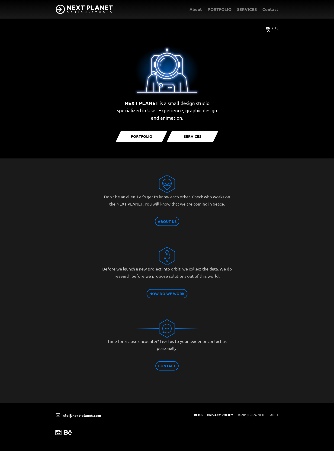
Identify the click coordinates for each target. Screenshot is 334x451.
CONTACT (167, 365)
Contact (270, 9)
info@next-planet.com (78, 415)
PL (276, 28)
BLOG (198, 415)
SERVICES (247, 9)
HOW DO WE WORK (167, 293)
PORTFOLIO (219, 9)
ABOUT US (167, 221)
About (195, 9)
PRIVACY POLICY (220, 415)
